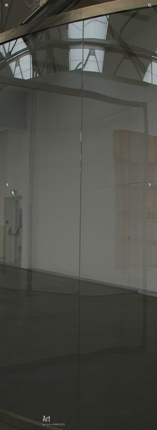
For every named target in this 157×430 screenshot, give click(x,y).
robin (48, 424)
